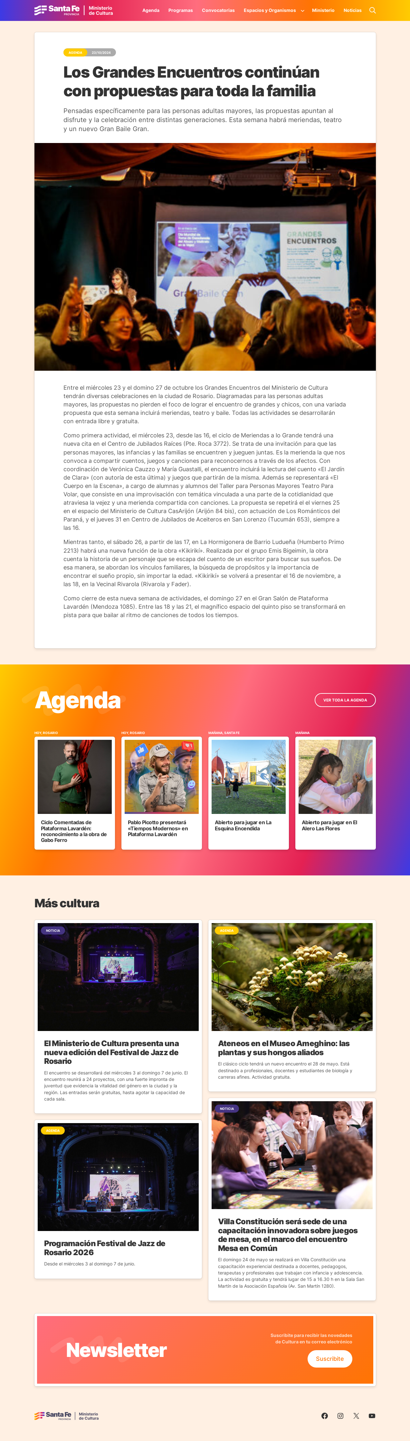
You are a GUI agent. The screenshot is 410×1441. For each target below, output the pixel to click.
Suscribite (330, 1358)
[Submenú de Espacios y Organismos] (302, 10)
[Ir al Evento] (74, 790)
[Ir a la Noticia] (118, 1016)
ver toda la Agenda (345, 700)
